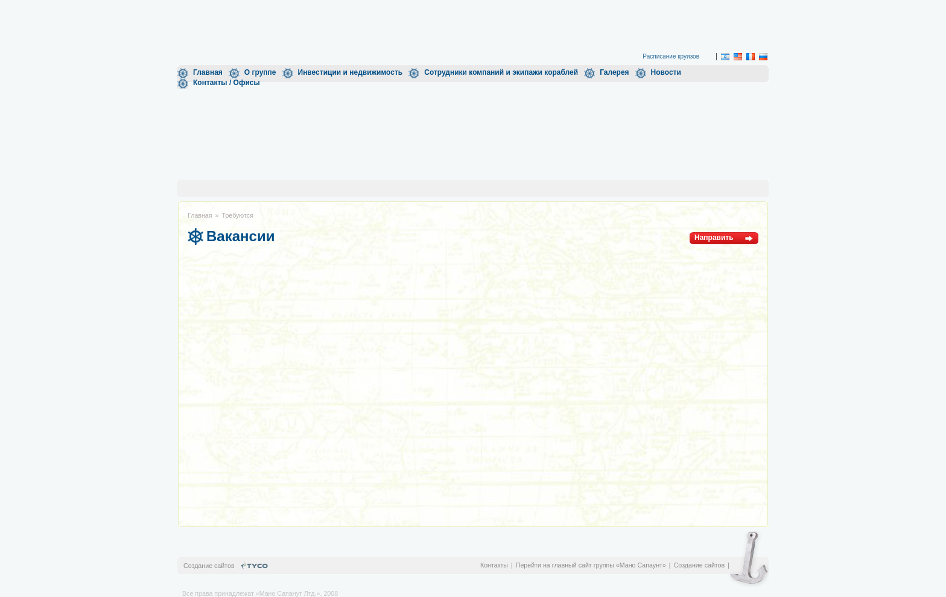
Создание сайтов (699, 565)
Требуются (237, 215)
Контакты (494, 565)
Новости (666, 72)
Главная (208, 72)
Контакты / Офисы (226, 82)
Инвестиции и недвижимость (350, 72)
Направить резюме (714, 238)
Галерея (614, 72)
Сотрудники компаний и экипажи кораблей (501, 72)
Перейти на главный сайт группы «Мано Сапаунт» (591, 565)
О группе (260, 72)
